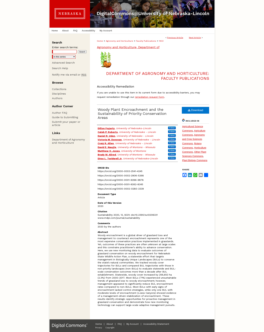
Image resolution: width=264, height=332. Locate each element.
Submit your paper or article (66, 123)
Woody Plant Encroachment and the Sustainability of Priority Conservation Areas (132, 113)
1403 (161, 41)
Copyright (109, 328)
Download (195, 110)
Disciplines (59, 93)
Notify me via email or (69, 74)
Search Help (60, 68)
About (109, 324)
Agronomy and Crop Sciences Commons (193, 139)
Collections (59, 89)
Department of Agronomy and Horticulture (68, 141)
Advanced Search (63, 62)
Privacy (98, 328)
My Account (132, 324)
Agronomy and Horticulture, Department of (128, 47)
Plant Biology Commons (194, 160)
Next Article (195, 37)
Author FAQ (59, 112)
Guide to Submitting (65, 117)
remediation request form (149, 97)
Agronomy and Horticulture (119, 41)
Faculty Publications (146, 41)
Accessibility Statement (156, 324)
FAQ (120, 324)
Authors (57, 98)
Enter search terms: (65, 47)
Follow (172, 128)
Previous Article (175, 37)
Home (100, 41)
